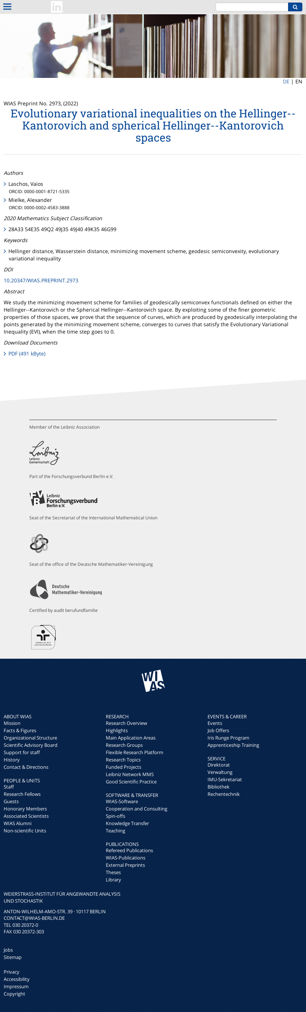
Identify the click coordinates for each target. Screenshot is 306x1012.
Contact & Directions (26, 767)
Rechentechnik (224, 794)
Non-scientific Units (25, 830)
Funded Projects (123, 767)
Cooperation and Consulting (136, 808)
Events (215, 723)
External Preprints (125, 865)
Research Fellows (22, 794)
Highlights (117, 730)
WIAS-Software (122, 801)
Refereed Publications (129, 850)
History (12, 759)
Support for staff (22, 752)
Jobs (8, 950)
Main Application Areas (131, 737)
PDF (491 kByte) (26, 353)
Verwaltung (220, 772)
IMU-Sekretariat (225, 779)
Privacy (11, 971)
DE (286, 81)
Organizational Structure (30, 737)
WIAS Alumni (17, 823)
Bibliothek (219, 786)
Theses (113, 872)
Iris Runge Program (228, 737)
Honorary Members (25, 808)
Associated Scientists (26, 816)
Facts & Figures (20, 730)
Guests (11, 801)
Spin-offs (115, 816)
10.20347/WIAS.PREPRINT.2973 (41, 280)
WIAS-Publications (125, 857)
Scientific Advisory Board (30, 745)
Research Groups (124, 745)
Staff (9, 786)
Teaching (115, 830)
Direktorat (219, 764)
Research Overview (126, 723)
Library (113, 879)
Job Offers (218, 730)
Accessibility (17, 979)
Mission (12, 723)
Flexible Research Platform (134, 752)
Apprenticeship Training (233, 745)
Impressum (16, 986)
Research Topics (123, 759)
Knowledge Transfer (127, 823)
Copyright (14, 993)
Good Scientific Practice (131, 781)
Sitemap (13, 957)
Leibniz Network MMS (130, 774)
